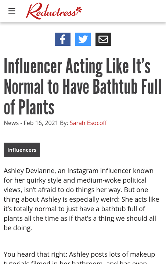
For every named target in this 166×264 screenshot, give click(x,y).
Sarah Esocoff (88, 123)
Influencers (21, 149)
